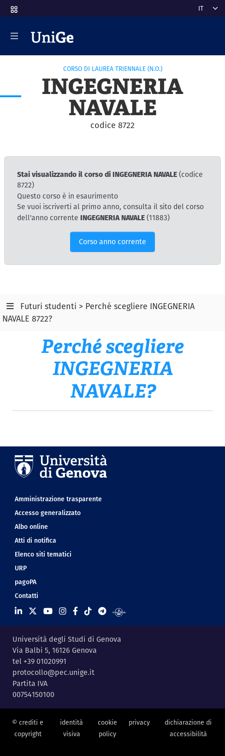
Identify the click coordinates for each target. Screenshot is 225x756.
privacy (139, 722)
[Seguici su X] (33, 611)
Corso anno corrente (112, 241)
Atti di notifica (35, 540)
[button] (13, 6)
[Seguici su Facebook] (75, 611)
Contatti (26, 595)
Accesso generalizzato (48, 512)
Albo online (31, 526)
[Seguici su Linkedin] (18, 611)
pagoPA (25, 581)
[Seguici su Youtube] (48, 611)
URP (21, 568)
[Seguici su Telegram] (102, 611)
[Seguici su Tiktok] (88, 611)
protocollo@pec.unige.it (53, 672)
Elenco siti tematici (43, 554)
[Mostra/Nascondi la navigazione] (14, 36)
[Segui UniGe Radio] (119, 611)
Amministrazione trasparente (58, 499)
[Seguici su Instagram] (62, 611)
